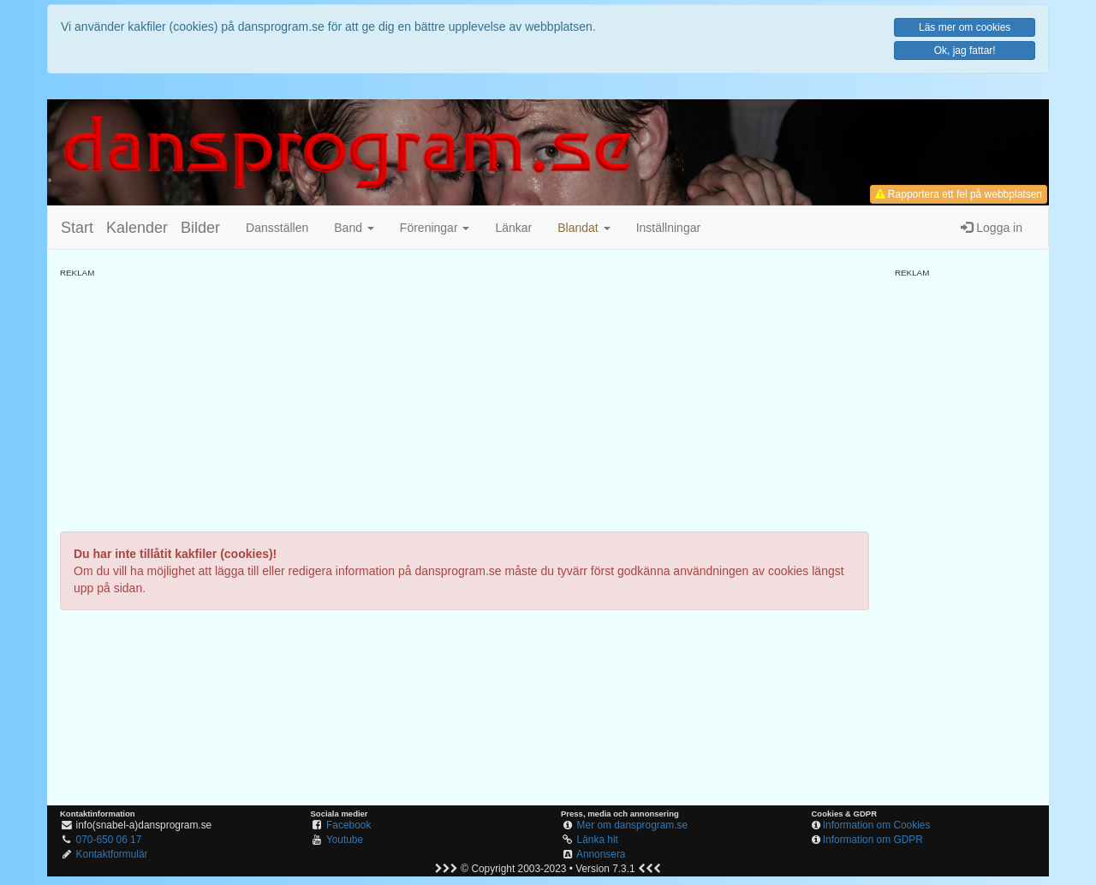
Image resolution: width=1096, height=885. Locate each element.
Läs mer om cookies (964, 27)
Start (77, 227)
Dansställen (277, 228)
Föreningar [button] (435, 228)
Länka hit (597, 840)
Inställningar (668, 228)
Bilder (200, 227)
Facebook (348, 825)
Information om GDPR (873, 840)
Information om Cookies (877, 825)
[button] (583, 227)
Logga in (991, 228)
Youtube (344, 840)
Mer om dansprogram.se (632, 825)
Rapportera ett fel (958, 194)
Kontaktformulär (112, 854)
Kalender (137, 227)
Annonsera (601, 854)
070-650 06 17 (109, 840)
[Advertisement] (464, 399)
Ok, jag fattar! (965, 50)
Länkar (513, 228)
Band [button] (354, 228)
